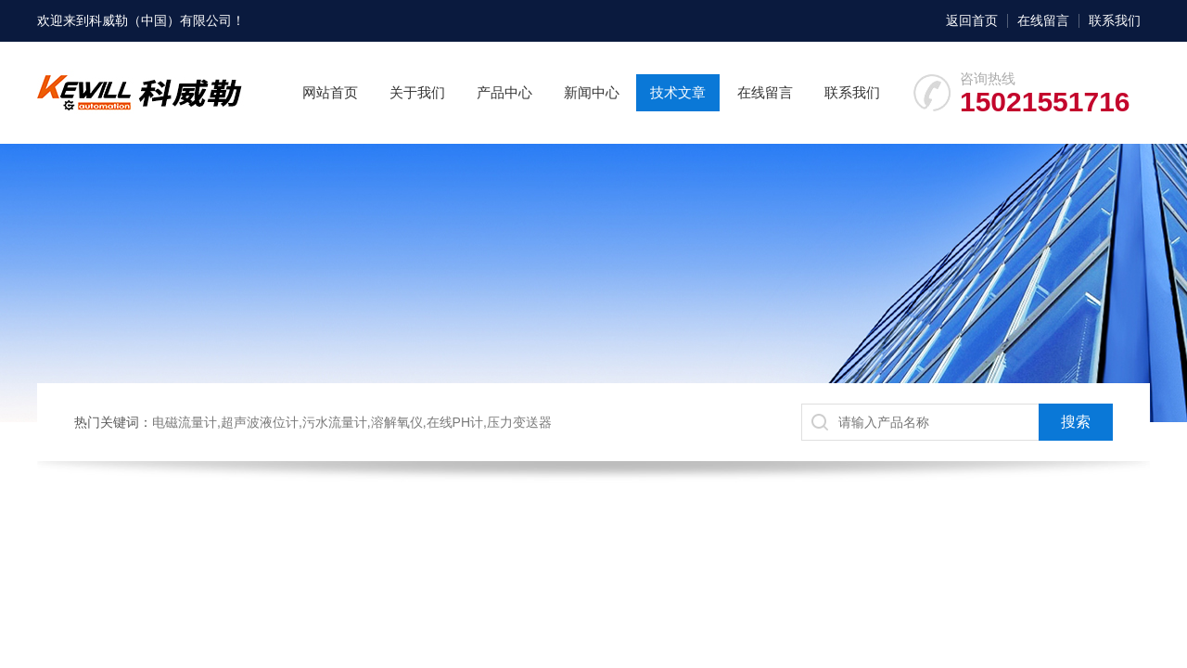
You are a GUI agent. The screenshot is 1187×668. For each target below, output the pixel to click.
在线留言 (1043, 20)
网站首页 (330, 92)
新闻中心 (591, 92)
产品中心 (504, 92)
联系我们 (1115, 20)
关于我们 (417, 92)
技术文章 (678, 92)
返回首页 (972, 20)
